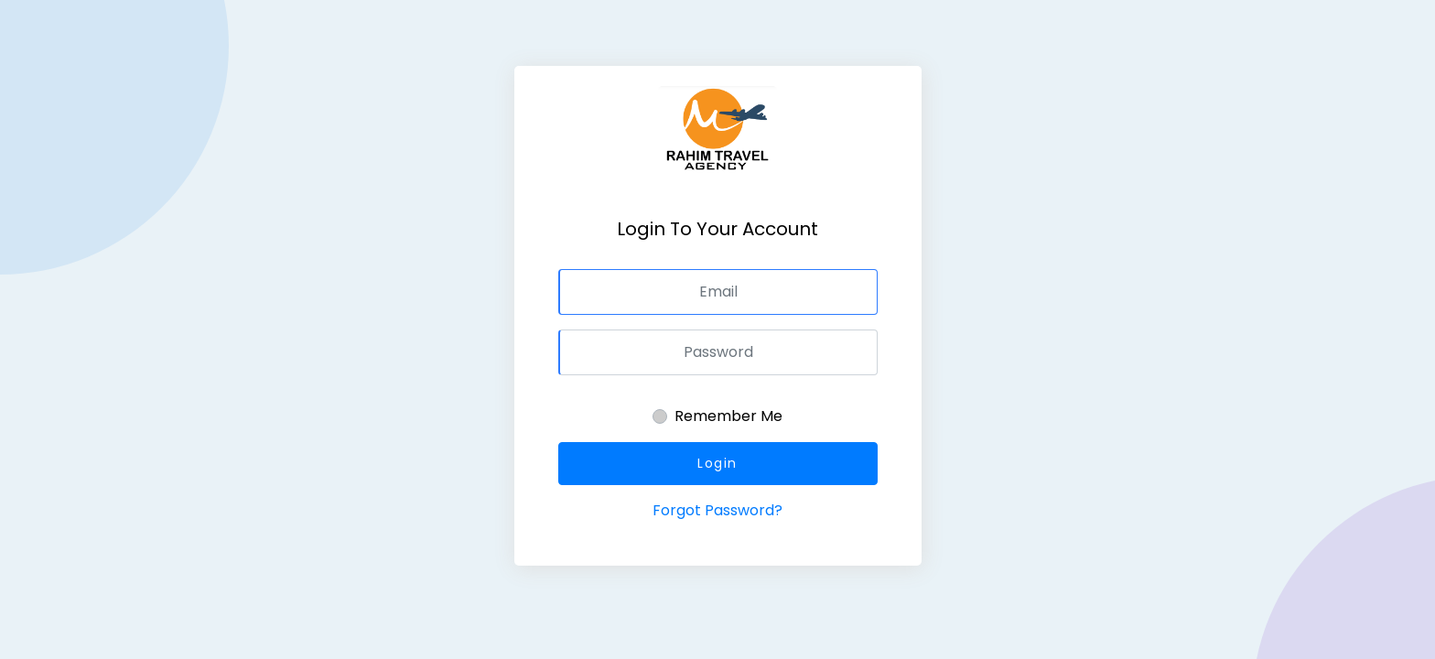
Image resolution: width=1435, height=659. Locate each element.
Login (717, 463)
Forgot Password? (717, 510)
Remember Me (728, 416)
